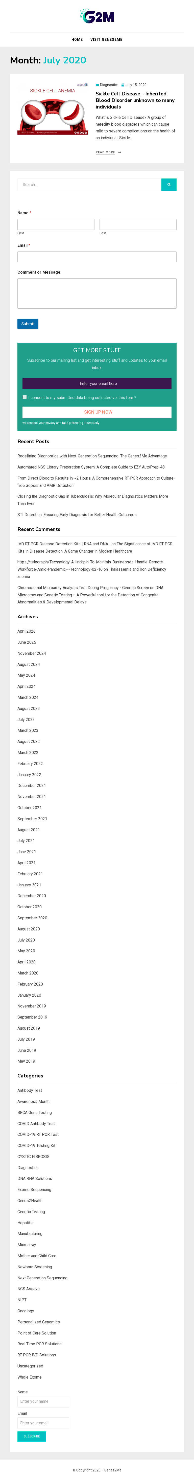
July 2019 (26, 1039)
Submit (28, 323)
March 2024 (27, 697)
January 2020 (29, 995)
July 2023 (26, 719)
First (20, 233)
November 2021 (31, 796)
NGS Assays (28, 1288)
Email (23, 245)
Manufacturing (29, 1233)
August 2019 (28, 1028)
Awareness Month (33, 1101)
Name (22, 1392)
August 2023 (28, 708)
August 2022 (28, 741)
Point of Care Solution (36, 1333)
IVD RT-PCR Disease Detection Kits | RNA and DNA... (63, 543)
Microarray (26, 1244)
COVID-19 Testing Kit (36, 1145)
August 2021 (28, 829)
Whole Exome (29, 1377)
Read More (105, 152)
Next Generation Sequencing (42, 1278)
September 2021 (32, 818)
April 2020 (26, 962)
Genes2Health (29, 1200)
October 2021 (29, 807)
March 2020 (27, 973)
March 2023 (27, 730)
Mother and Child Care (36, 1255)
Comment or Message (38, 272)
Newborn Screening (34, 1267)
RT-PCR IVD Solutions (36, 1355)
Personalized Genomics (38, 1322)
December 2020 (31, 895)
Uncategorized (30, 1366)
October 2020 (29, 907)
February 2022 (30, 763)
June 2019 (26, 1050)
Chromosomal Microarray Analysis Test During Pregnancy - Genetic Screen (83, 587)
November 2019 (31, 1006)
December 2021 (31, 785)
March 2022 (27, 752)
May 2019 (26, 1061)
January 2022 (29, 774)
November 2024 (31, 653)
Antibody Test (29, 1090)
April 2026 (26, 631)
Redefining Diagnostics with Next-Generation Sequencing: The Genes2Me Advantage (92, 456)
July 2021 (26, 840)
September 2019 (32, 1017)
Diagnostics (109, 85)
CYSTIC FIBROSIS (33, 1156)
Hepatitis (25, 1222)
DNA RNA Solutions (34, 1178)
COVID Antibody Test (36, 1123)
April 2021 (26, 862)
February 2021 (30, 874)
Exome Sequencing (34, 1189)
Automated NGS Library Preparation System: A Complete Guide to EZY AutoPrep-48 (91, 467)
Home (77, 40)
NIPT (22, 1299)
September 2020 (32, 918)
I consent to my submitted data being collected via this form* (82, 397)
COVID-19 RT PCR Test (38, 1134)
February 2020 (30, 984)
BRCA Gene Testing (34, 1112)
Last (103, 233)
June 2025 (26, 642)
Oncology (25, 1311)
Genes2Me (113, 1470)
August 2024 (28, 664)
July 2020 (26, 940)
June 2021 (26, 851)
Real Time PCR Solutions (39, 1344)
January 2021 (29, 885)
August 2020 (28, 929)
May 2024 (26, 675)
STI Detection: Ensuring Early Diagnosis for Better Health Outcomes (77, 514)
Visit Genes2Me (106, 40)
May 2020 (26, 951)
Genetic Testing (31, 1211)
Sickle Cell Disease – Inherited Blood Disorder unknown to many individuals (135, 100)
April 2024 (26, 686)
